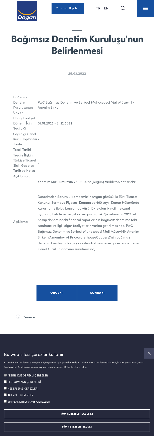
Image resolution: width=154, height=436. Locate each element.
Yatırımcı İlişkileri (68, 8)
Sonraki (97, 293)
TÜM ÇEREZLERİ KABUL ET (77, 414)
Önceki (56, 293)
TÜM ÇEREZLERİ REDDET (77, 427)
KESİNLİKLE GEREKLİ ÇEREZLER (27, 375)
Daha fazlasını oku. (75, 367)
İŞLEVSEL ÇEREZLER (20, 395)
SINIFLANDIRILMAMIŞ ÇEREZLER (28, 401)
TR (98, 8)
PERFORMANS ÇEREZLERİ (24, 382)
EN (106, 8)
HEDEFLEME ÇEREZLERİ (22, 388)
